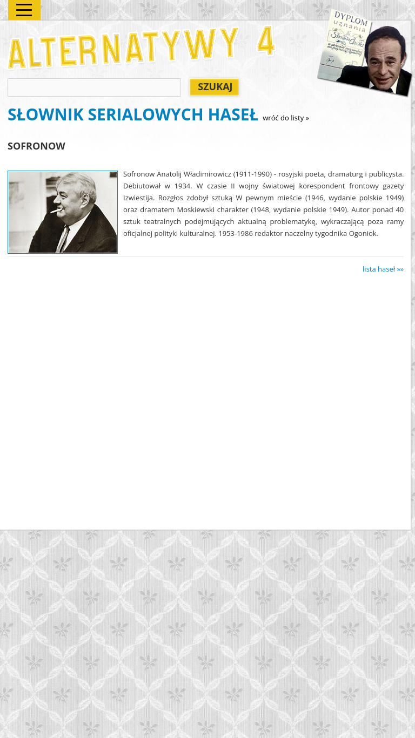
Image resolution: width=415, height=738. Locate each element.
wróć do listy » (286, 118)
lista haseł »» (383, 269)
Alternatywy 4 (142, 47)
